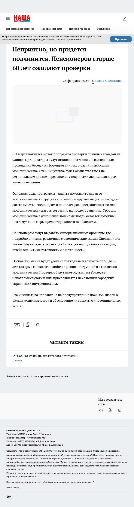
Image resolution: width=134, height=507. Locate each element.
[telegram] (38, 324)
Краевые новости (51, 28)
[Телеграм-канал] (119, 410)
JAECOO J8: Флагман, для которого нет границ (67, 358)
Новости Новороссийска (20, 28)
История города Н (79, 28)
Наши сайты (12, 487)
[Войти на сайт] (124, 18)
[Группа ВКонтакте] (100, 410)
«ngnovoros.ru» (32, 430)
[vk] (17, 324)
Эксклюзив (103, 28)
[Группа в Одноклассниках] (110, 410)
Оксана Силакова (107, 80)
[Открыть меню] (7, 18)
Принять (121, 39)
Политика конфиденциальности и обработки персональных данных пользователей (50, 482)
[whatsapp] (28, 324)
